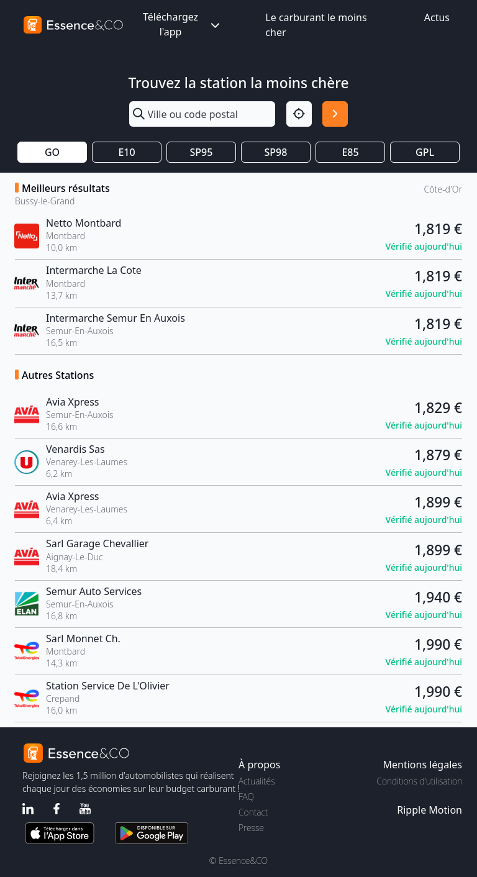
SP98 (276, 152)
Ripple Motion (429, 810)
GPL (425, 152)
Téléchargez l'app (182, 24)
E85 (350, 152)
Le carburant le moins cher (315, 25)
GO (52, 152)
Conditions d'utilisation (419, 781)
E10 (126, 152)
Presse (251, 828)
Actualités (256, 781)
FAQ (246, 796)
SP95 (201, 152)
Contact (253, 812)
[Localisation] (299, 114)
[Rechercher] (335, 114)
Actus (437, 17)
